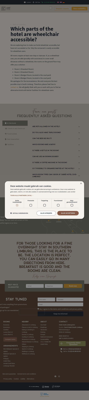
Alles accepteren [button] (68, 213)
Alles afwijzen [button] (46, 213)
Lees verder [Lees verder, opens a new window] (71, 192)
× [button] (81, 183)
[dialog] (44, 200)
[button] (44, 195)
